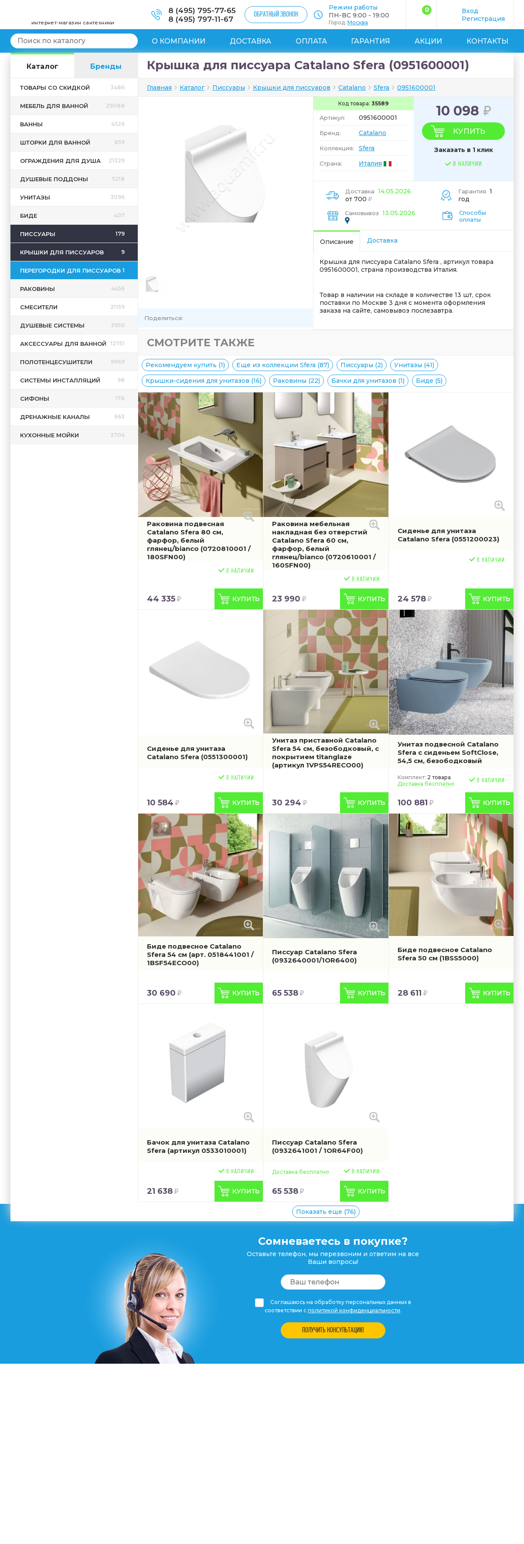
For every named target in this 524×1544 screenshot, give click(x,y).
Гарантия (370, 41)
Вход (470, 11)
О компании (178, 41)
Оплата (311, 41)
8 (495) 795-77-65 (202, 10)
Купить (469, 131)
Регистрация (483, 19)
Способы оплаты (472, 216)
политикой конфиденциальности (354, 1310)
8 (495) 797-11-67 (200, 19)
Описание (337, 242)
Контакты (487, 41)
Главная (159, 87)
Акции (428, 41)
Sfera (366, 148)
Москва (357, 22)
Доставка (250, 41)
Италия (370, 163)
